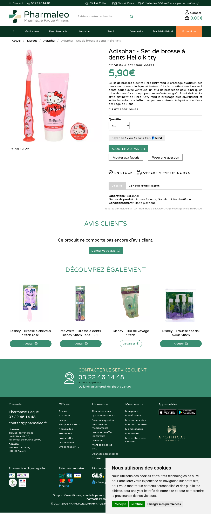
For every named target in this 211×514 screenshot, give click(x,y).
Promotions (66, 434)
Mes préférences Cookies (135, 441)
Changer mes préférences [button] (164, 504)
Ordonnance (66, 443)
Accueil (17, 41)
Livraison (97, 441)
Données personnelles (105, 455)
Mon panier (132, 412)
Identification (133, 416)
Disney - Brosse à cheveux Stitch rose (30, 334)
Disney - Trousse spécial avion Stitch (180, 334)
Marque (32, 41)
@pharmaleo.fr (28, 424)
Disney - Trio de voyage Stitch (131, 334)
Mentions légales (102, 446)
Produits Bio (66, 439)
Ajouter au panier (128, 150)
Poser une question (166, 158)
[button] (14, 32)
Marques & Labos (69, 425)
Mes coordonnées (136, 425)
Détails (117, 187)
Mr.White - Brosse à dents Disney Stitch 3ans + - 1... (80, 334)
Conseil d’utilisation (144, 187)
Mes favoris (132, 434)
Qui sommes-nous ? (103, 416)
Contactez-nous (101, 412)
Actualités (64, 416)
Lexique (63, 421)
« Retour (20, 149)
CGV (94, 450)
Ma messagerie (134, 430)
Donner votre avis (105, 251)
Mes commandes (135, 421)
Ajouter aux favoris (126, 158)
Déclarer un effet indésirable (102, 435)
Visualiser (130, 344)
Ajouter (30, 344)
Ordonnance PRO (69, 448)
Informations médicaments (100, 427)
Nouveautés (66, 430)
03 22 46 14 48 (101, 378)
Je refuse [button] (137, 504)
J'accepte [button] (120, 504)
